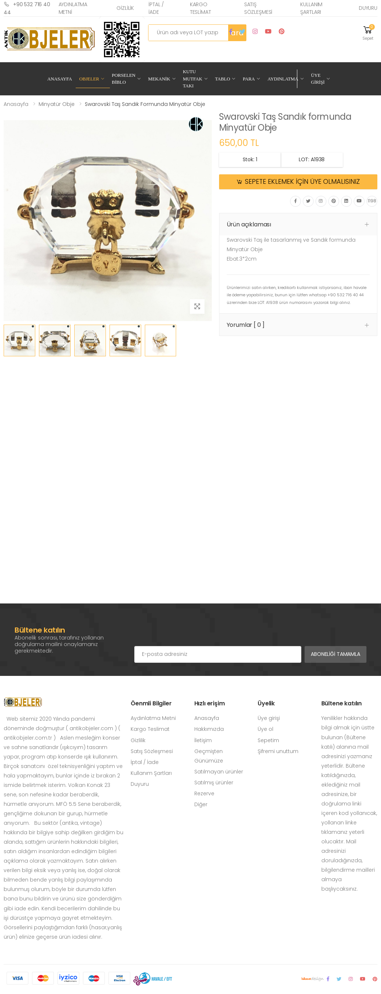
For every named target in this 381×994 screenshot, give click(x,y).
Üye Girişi (318, 78)
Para (249, 79)
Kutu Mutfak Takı (192, 78)
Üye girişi (269, 718)
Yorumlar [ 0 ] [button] (246, 325)
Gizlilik (125, 8)
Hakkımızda (209, 729)
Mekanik (159, 79)
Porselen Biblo (123, 78)
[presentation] (189, 631)
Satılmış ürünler (213, 782)
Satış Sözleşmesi (258, 8)
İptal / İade (156, 8)
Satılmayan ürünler (218, 771)
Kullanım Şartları (311, 8)
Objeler (89, 79)
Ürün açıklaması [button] (249, 224)
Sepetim (268, 740)
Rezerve (204, 793)
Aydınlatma (282, 79)
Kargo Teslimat (200, 8)
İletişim (203, 740)
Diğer (200, 804)
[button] (368, 32)
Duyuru (368, 8)
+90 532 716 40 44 (27, 8)
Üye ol (265, 729)
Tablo (222, 79)
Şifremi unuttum (278, 751)
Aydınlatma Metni (73, 8)
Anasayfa (59, 79)
